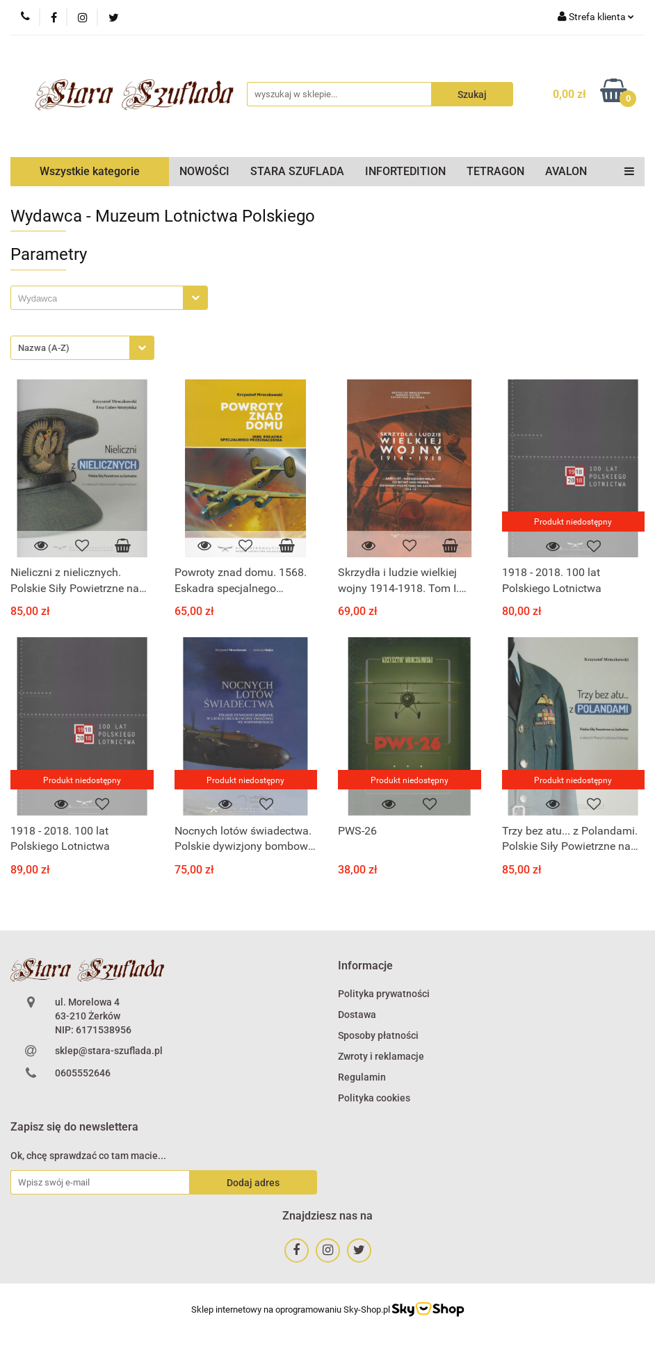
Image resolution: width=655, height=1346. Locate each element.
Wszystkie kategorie (90, 171)
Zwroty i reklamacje (381, 1056)
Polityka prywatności (384, 993)
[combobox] (109, 298)
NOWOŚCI (204, 171)
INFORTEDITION (405, 171)
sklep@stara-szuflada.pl (109, 1050)
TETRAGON (495, 171)
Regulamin (362, 1077)
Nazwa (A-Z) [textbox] (44, 348)
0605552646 (83, 1072)
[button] (365, 966)
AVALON (566, 171)
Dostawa (357, 1014)
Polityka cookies (374, 1097)
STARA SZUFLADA (297, 171)
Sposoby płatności (378, 1035)
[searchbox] (100, 299)
